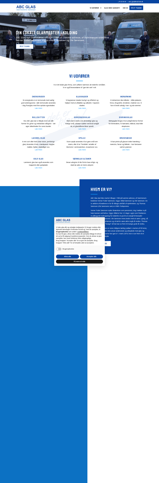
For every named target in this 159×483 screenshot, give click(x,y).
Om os (125, 8)
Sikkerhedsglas (82, 117)
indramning (125, 96)
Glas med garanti (112, 8)
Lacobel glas (38, 138)
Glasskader (82, 96)
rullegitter (38, 117)
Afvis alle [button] (67, 256)
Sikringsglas (126, 117)
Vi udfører (94, 8)
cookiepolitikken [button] (83, 232)
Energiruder (38, 96)
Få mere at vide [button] (79, 261)
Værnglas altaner (82, 159)
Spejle (82, 138)
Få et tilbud (136, 8)
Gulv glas (38, 159)
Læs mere (38, 108)
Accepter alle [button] (91, 256)
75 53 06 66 (122, 2)
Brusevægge (126, 138)
